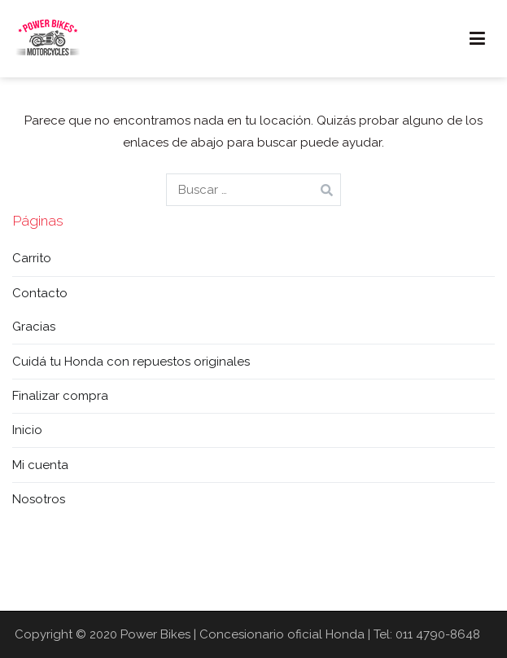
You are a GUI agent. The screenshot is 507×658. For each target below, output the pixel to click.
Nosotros (38, 499)
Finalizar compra (60, 395)
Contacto (40, 293)
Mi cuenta (40, 465)
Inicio (27, 430)
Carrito (31, 258)
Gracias (33, 326)
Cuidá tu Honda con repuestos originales (131, 361)
